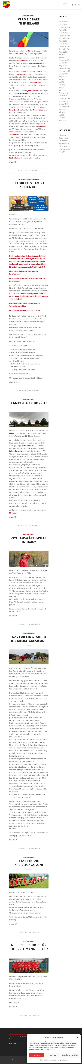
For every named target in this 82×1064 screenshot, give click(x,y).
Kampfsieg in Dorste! (29, 403)
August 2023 (63, 41)
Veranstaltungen (33, 180)
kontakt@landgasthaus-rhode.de (33, 293)
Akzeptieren (36, 1055)
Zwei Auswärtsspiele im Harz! (29, 540)
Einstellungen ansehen (70, 1055)
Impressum (64, 1060)
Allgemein (22, 180)
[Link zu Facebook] (72, 4)
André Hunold (36, 391)
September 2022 (64, 49)
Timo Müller (36, 171)
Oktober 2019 (63, 104)
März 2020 (62, 90)
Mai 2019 (62, 118)
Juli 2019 (62, 112)
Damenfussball (64, 138)
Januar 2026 (63, 22)
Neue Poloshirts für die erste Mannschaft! (29, 947)
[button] (78, 1037)
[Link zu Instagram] (75, 4)
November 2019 (64, 101)
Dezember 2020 (64, 68)
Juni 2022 (62, 57)
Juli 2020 (62, 79)
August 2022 (63, 52)
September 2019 (64, 107)
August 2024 (63, 30)
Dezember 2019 (64, 98)
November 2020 (64, 71)
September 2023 (64, 38)
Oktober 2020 (63, 74)
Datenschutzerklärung (55, 1060)
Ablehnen (52, 1055)
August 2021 (63, 66)
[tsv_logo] (6, 4)
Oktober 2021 (63, 63)
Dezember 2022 (64, 46)
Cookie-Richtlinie (44, 1060)
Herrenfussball (29, 16)
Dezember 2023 (64, 35)
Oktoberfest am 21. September (28, 185)
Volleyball (62, 152)
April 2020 (62, 87)
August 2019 (63, 109)
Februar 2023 (63, 43)
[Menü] (64, 4)
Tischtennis (63, 146)
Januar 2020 (63, 96)
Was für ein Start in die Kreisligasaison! (29, 639)
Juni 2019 (62, 115)
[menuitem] (64, 4)
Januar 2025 (63, 24)
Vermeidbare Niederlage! (29, 21)
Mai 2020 (62, 85)
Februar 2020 (63, 93)
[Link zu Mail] (78, 4)
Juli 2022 (62, 54)
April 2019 (62, 120)
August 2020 (63, 76)
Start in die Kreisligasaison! (29, 863)
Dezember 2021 (64, 60)
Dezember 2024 (64, 27)
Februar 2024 (63, 33)
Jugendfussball (64, 143)
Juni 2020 (62, 82)
